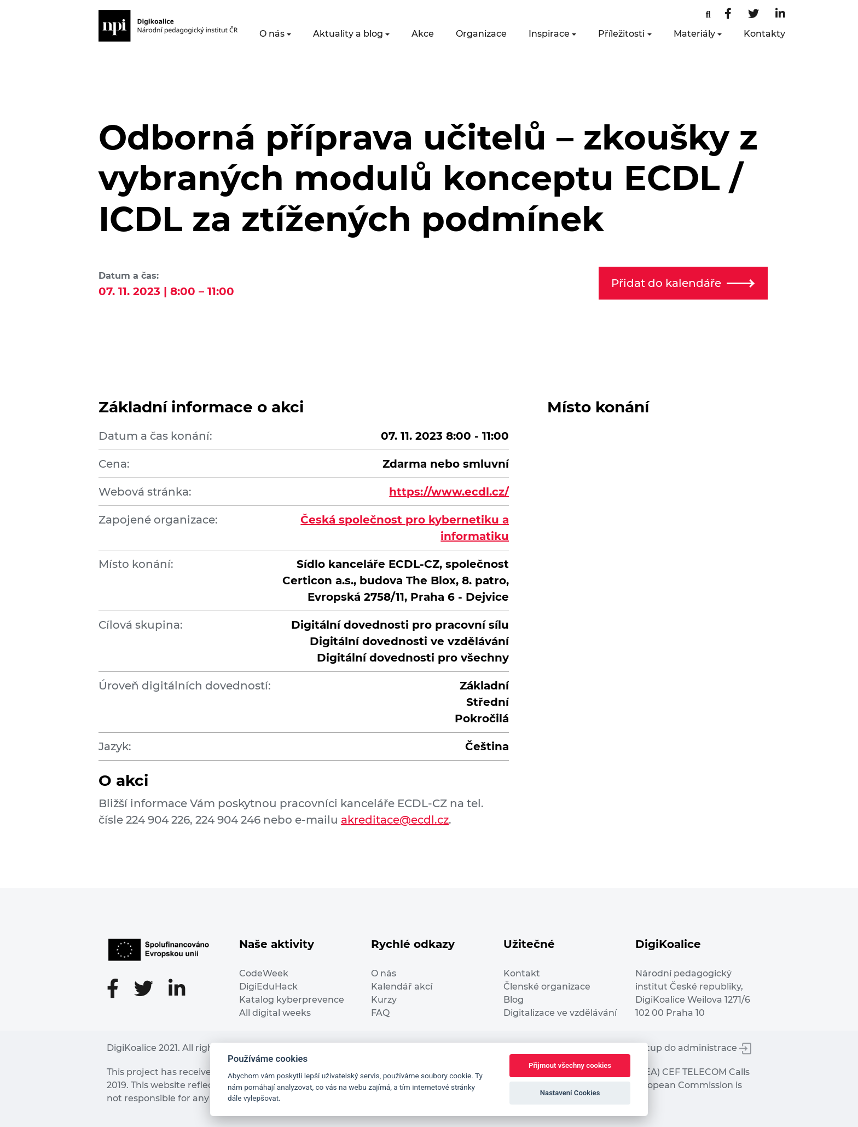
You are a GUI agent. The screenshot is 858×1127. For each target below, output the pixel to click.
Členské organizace (546, 986)
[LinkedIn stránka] (780, 14)
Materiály (694, 33)
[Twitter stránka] (753, 14)
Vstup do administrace (693, 1048)
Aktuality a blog (348, 33)
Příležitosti (621, 33)
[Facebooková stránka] (708, 14)
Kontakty (764, 33)
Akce (422, 33)
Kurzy (384, 999)
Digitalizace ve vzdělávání (560, 1013)
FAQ (380, 1013)
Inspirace (549, 33)
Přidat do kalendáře (683, 283)
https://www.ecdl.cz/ (449, 491)
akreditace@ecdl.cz (395, 819)
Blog (513, 999)
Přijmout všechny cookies (570, 1065)
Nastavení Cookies (570, 1093)
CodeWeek (263, 973)
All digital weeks (275, 1013)
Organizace (481, 33)
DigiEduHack (268, 986)
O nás (272, 33)
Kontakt (521, 973)
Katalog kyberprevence (291, 999)
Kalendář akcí (401, 986)
